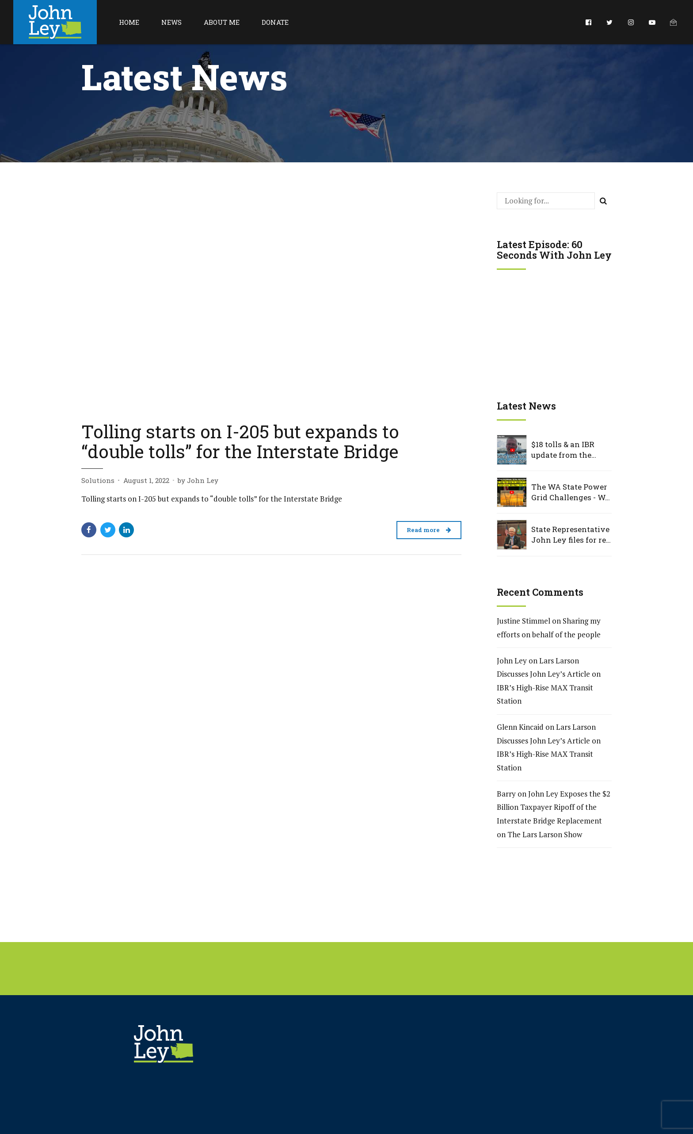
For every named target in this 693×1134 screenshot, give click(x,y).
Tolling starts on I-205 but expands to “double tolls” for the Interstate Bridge (240, 441)
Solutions (97, 480)
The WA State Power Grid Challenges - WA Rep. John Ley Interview (571, 492)
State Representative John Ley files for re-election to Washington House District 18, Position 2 (570, 534)
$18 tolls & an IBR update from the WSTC (562, 449)
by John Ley (198, 480)
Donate (275, 22)
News (171, 22)
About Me (222, 22)
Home (129, 22)
